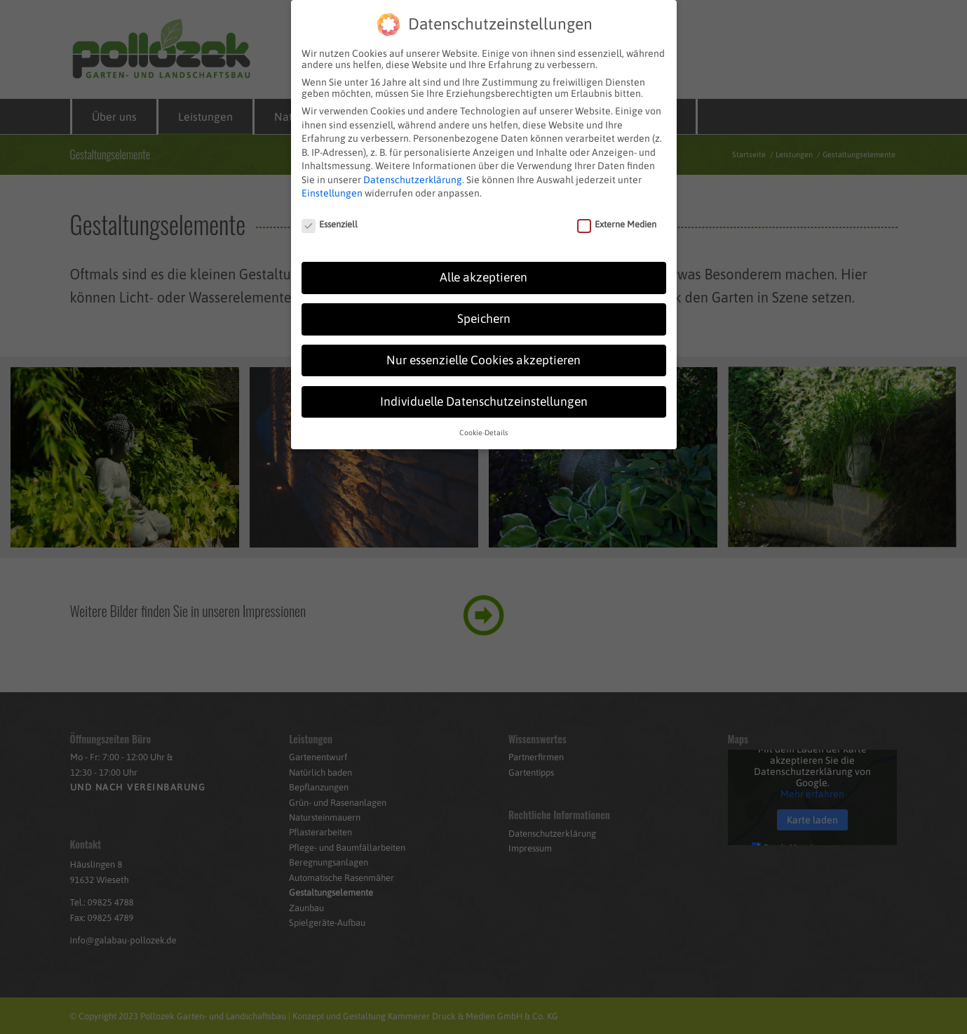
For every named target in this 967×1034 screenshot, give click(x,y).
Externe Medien (617, 220)
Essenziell (330, 220)
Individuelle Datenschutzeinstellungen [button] (484, 397)
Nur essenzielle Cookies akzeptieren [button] (483, 355)
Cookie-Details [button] (483, 427)
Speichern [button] (483, 314)
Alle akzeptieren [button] (483, 272)
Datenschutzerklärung (412, 174)
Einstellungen (332, 188)
